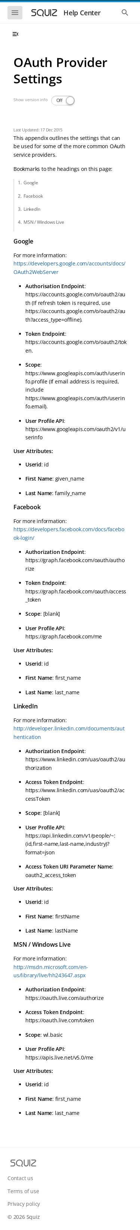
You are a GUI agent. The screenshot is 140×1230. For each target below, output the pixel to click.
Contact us (20, 1178)
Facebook (33, 196)
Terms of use (23, 1191)
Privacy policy (23, 1203)
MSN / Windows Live (44, 222)
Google (31, 182)
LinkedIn (32, 209)
